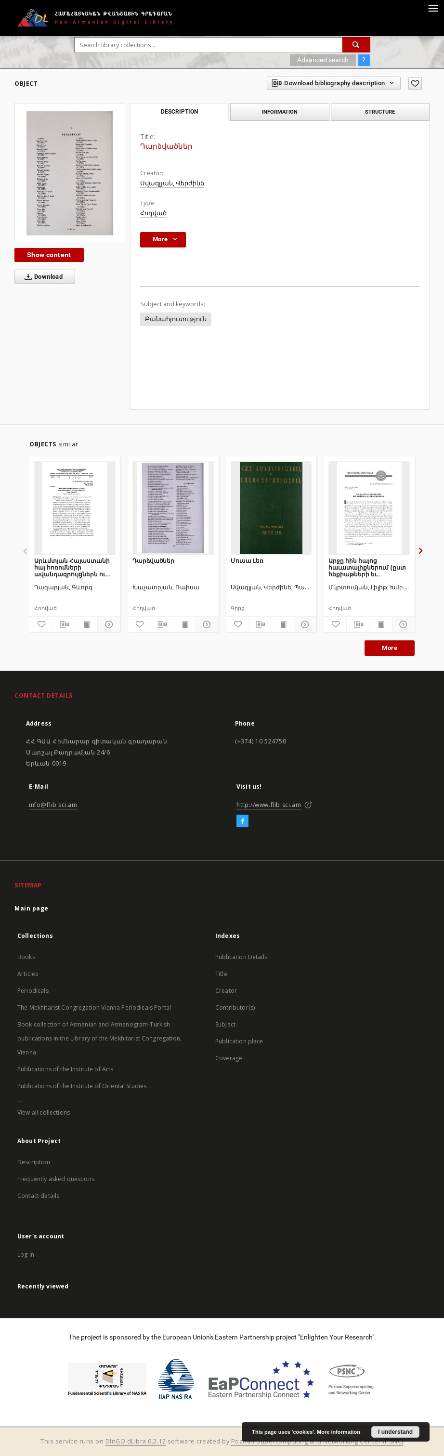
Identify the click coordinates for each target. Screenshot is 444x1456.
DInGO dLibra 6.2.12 (135, 1441)
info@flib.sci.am (53, 805)
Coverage (228, 1058)
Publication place (239, 1041)
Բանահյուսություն (176, 319)
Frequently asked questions (55, 1179)
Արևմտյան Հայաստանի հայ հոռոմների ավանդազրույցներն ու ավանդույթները (72, 567)
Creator (226, 991)
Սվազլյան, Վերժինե (172, 183)
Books (26, 957)
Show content (49, 255)
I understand (395, 1432)
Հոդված (153, 213)
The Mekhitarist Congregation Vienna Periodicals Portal (94, 1007)
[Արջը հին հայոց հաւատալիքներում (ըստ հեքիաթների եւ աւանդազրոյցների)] (369, 508)
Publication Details (241, 957)
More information (338, 1432)
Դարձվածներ (153, 561)
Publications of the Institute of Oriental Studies (81, 1086)
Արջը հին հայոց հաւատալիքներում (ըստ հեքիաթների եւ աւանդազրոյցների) (367, 567)
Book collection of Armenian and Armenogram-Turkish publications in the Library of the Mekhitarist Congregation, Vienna (99, 1038)
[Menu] (433, 7)
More (389, 647)
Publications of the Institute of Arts (65, 1069)
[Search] (356, 44)
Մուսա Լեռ (247, 561)
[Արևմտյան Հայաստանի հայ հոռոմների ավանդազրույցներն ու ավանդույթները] (75, 508)
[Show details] (107, 624)
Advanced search (323, 60)
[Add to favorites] (415, 83)
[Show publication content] (86, 624)
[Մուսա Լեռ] (271, 508)
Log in (25, 1254)
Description (33, 1162)
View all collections (43, 1112)
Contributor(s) (235, 1007)
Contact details (38, 1196)
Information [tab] (280, 111)
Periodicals (33, 991)
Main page (31, 908)
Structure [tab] (380, 111)
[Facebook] (242, 821)
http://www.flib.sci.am (268, 805)
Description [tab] (179, 111)
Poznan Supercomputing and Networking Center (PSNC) (317, 1441)
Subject (225, 1024)
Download (42, 277)
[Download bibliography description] (63, 624)
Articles (27, 974)
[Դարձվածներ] (173, 508)
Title (221, 974)
